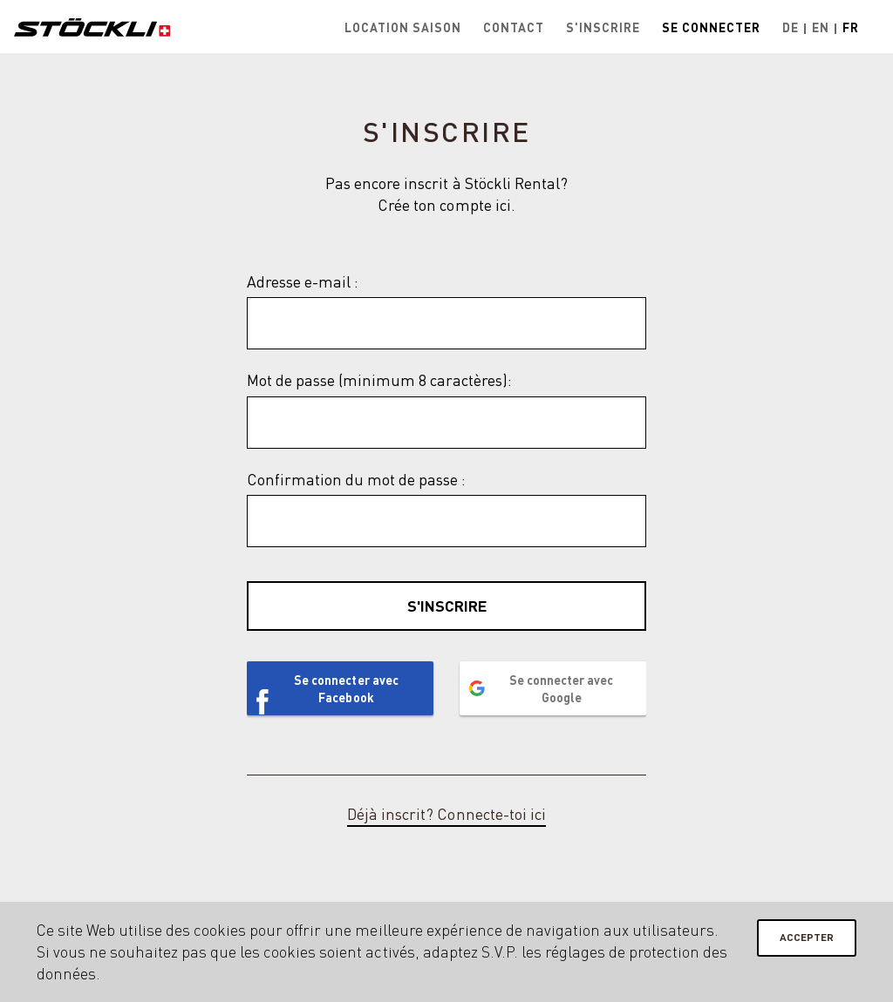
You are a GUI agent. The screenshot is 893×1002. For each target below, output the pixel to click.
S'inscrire (603, 27)
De (790, 27)
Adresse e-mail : (302, 281)
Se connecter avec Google (561, 688)
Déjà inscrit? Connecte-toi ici (446, 813)
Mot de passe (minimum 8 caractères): (379, 379)
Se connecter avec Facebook (346, 688)
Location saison (402, 27)
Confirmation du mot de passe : (356, 479)
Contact (513, 27)
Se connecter (711, 27)
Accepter (807, 937)
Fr (850, 27)
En (820, 27)
